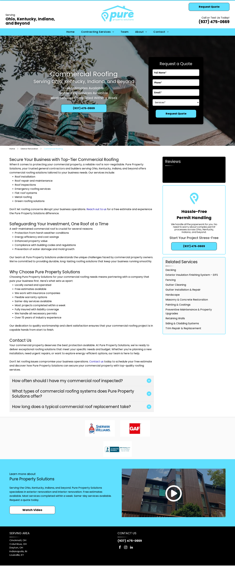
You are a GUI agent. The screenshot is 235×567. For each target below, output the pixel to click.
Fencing (170, 280)
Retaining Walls (175, 318)
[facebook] (120, 548)
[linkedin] (131, 548)
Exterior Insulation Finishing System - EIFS (191, 275)
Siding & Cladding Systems (182, 323)
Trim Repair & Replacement (183, 328)
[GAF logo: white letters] (135, 428)
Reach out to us (96, 209)
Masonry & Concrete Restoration (186, 299)
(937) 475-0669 (214, 21)
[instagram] (125, 548)
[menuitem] (70, 32)
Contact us (96, 361)
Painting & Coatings (177, 305)
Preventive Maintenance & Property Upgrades (188, 311)
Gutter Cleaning (175, 285)
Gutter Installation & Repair (183, 290)
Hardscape (172, 295)
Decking (170, 270)
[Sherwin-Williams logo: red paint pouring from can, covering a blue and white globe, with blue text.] (100, 428)
